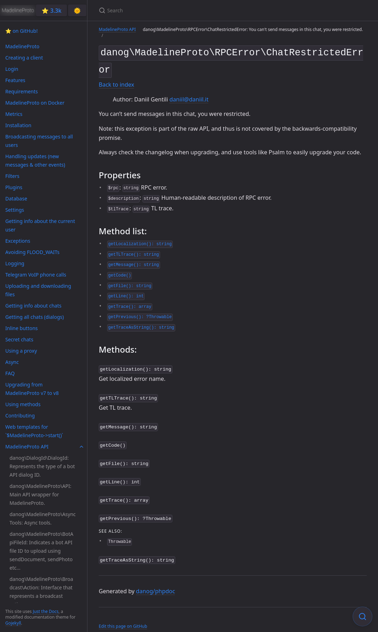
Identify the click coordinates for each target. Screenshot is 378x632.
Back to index (116, 82)
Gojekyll (13, 623)
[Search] (181, 10)
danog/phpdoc (155, 582)
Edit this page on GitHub (123, 617)
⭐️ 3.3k (51, 10)
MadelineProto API (117, 29)
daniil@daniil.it (188, 96)
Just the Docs (46, 611)
